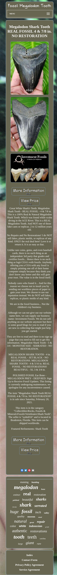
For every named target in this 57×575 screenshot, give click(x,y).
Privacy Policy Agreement (29, 564)
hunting (35, 482)
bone (43, 489)
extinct (16, 494)
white (22, 526)
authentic (19, 531)
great (32, 522)
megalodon (26, 487)
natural (20, 521)
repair (41, 522)
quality (20, 516)
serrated (41, 506)
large (20, 544)
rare (39, 543)
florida (14, 507)
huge (14, 511)
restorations (38, 531)
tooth (19, 537)
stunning (24, 482)
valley (46, 513)
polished (16, 500)
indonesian (35, 526)
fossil (27, 511)
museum (31, 517)
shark (25, 505)
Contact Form (29, 560)
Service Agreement (29, 569)
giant (30, 543)
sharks (41, 499)
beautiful (27, 499)
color (13, 526)
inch (38, 512)
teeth (32, 537)
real (27, 493)
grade (47, 527)
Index (29, 555)
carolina (43, 539)
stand (40, 517)
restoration (40, 494)
